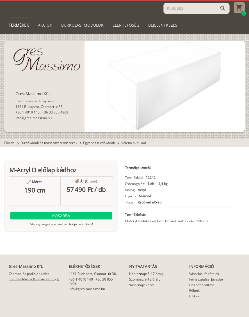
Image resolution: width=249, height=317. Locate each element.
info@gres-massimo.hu (33, 117)
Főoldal (9, 142)
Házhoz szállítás (201, 285)
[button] (61, 215)
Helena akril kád (133, 142)
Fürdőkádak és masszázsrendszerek (49, 142)
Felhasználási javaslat (206, 279)
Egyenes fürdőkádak (99, 142)
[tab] (18, 25)
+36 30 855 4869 (55, 112)
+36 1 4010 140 (27, 112)
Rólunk (194, 290)
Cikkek (194, 296)
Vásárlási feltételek (204, 273)
